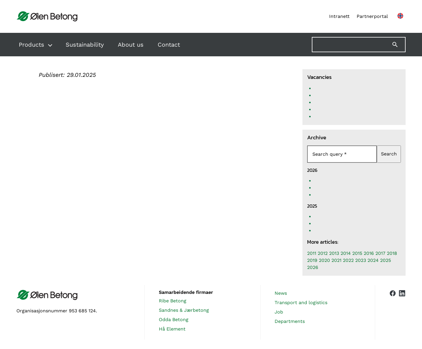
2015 (357, 253)
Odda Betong (173, 319)
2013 (334, 253)
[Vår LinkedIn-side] (402, 312)
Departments (290, 321)
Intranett (339, 16)
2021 (336, 260)
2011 (311, 253)
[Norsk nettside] (400, 16)
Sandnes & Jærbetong (184, 310)
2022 (348, 260)
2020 (324, 260)
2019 (312, 260)
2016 (369, 253)
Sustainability (85, 44)
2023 (360, 260)
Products (31, 44)
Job (279, 312)
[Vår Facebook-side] (392, 311)
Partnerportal (372, 16)
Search (389, 154)
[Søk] (399, 44)
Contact (169, 44)
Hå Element (172, 329)
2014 (346, 253)
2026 (312, 267)
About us (131, 44)
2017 (380, 253)
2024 (373, 260)
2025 (385, 260)
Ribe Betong (172, 301)
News (281, 293)
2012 (323, 253)
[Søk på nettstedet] (359, 44)
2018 (392, 253)
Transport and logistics (301, 302)
